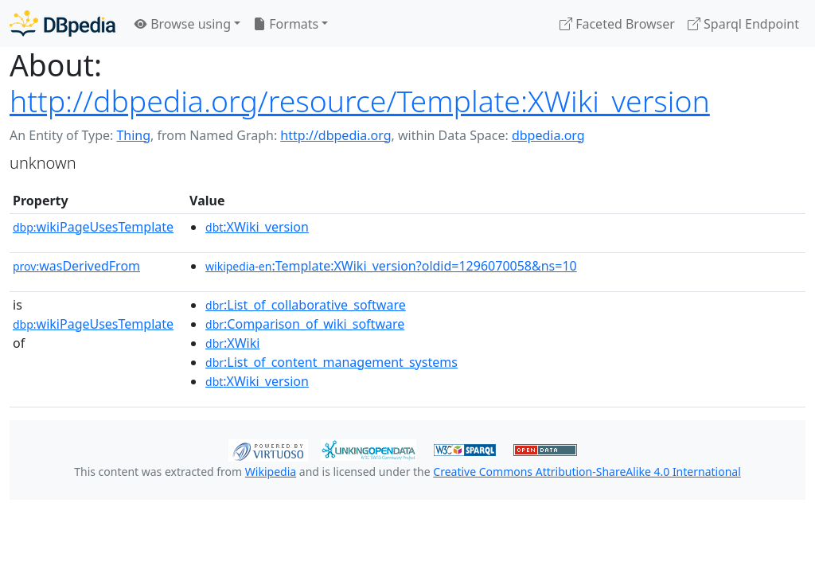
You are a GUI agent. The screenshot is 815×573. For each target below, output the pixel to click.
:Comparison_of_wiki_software (304, 324)
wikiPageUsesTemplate (93, 227)
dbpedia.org (548, 135)
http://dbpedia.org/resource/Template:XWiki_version (360, 100)
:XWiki (232, 343)
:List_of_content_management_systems (331, 362)
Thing (133, 135)
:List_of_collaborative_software (305, 305)
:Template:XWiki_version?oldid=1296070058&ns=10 (391, 266)
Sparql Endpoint (743, 24)
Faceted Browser (617, 24)
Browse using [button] (183, 24)
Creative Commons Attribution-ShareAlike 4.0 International (586, 471)
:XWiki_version (257, 227)
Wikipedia (270, 471)
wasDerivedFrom (76, 266)
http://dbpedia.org (335, 135)
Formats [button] (285, 24)
